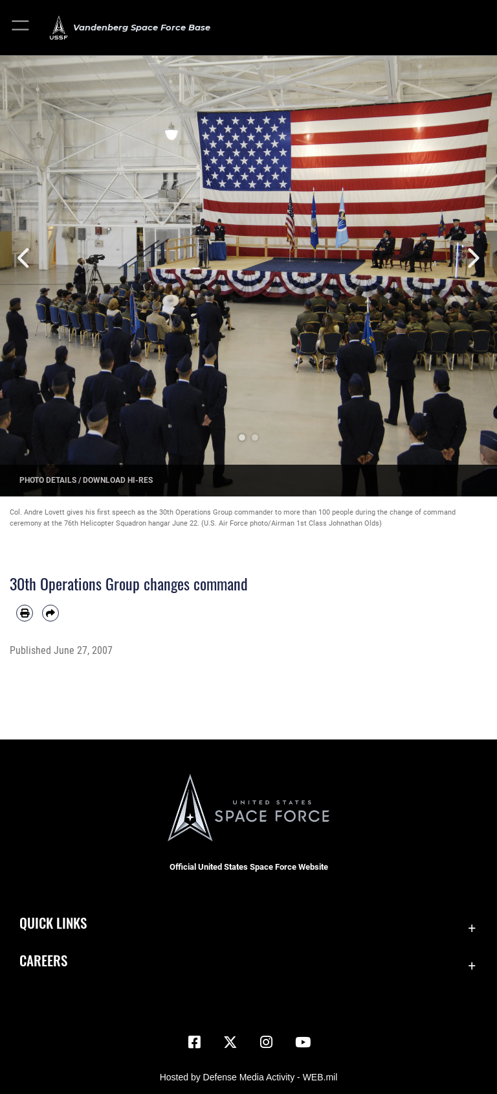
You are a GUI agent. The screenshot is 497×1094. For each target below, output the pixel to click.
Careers (43, 960)
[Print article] (24, 613)
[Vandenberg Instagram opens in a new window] (266, 1042)
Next (472, 258)
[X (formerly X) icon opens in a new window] (230, 1042)
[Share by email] (50, 613)
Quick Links (53, 923)
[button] (21, 27)
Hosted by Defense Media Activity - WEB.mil (249, 1077)
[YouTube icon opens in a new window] (303, 1042)
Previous (25, 258)
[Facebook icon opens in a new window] (194, 1042)
